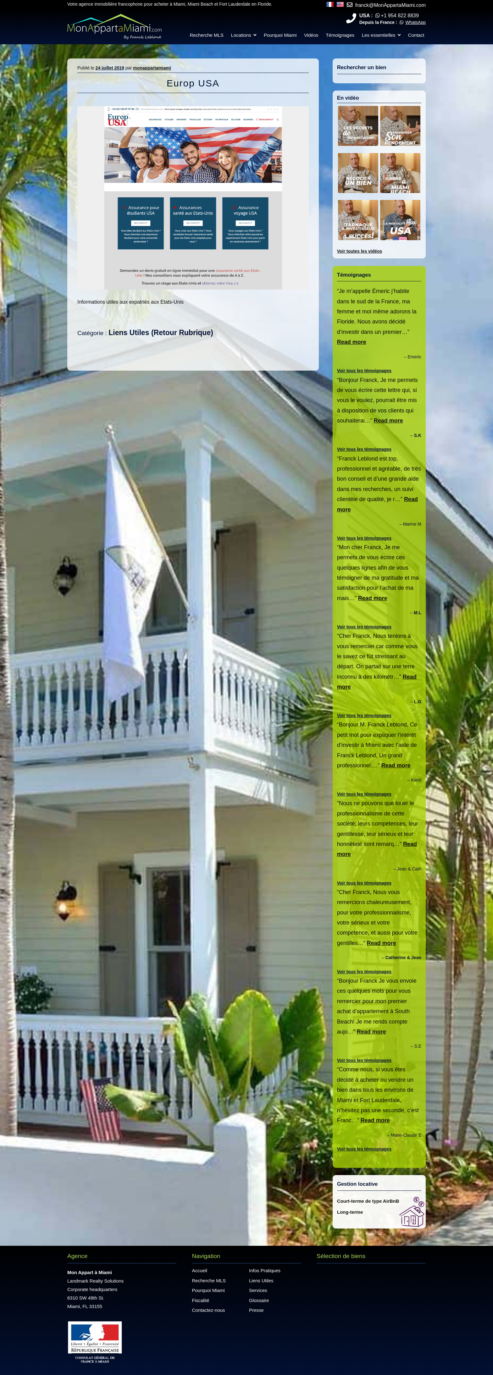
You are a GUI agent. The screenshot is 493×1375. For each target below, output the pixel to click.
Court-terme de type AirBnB (368, 1201)
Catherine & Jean (403, 957)
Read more (351, 342)
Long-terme (350, 1212)
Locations (241, 35)
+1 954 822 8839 (400, 15)
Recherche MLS (207, 35)
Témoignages (340, 35)
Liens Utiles (128, 333)
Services (258, 1290)
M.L (417, 612)
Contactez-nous (208, 1310)
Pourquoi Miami (280, 35)
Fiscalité (200, 1300)
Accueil (199, 1270)
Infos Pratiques (264, 1270)
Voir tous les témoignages (364, 370)
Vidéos (311, 35)
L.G (417, 701)
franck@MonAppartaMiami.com (390, 5)
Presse (256, 1310)
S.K (417, 435)
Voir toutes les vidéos (359, 251)
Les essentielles (379, 35)
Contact (416, 35)
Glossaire (259, 1300)
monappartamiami (152, 67)
